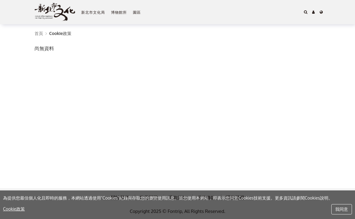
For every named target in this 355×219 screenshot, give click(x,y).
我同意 (341, 209)
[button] (313, 12)
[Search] (305, 12)
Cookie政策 (14, 208)
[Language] (321, 12)
